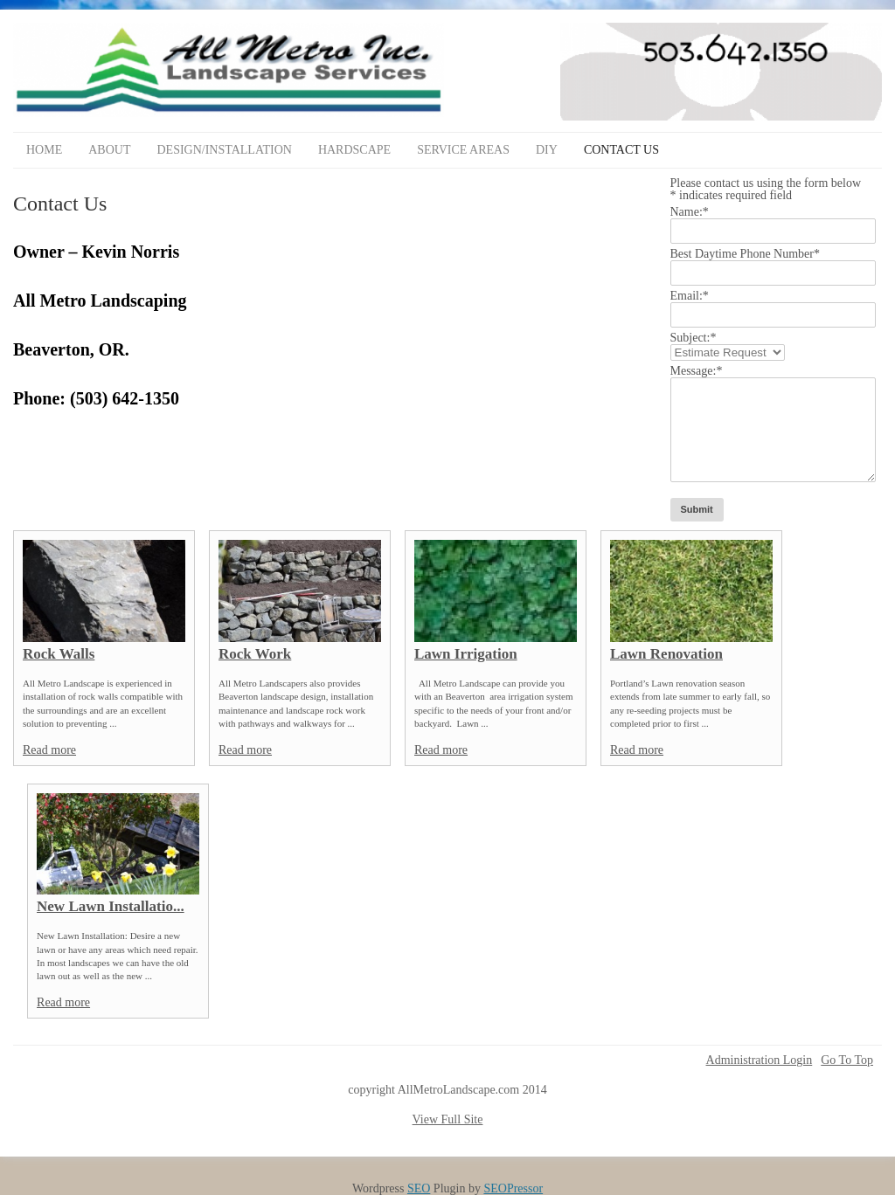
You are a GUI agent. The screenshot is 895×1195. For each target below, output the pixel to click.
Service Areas (463, 149)
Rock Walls (58, 654)
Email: (689, 295)
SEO (418, 1188)
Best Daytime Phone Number (745, 253)
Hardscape (354, 149)
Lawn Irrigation (465, 654)
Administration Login (759, 1060)
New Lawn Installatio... (110, 906)
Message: (696, 370)
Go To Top (847, 1060)
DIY (547, 149)
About (109, 149)
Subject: (693, 337)
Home (44, 149)
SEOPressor (513, 1188)
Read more (49, 749)
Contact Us (621, 149)
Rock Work (255, 654)
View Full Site (448, 1119)
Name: (689, 211)
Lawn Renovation (666, 654)
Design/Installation (223, 149)
